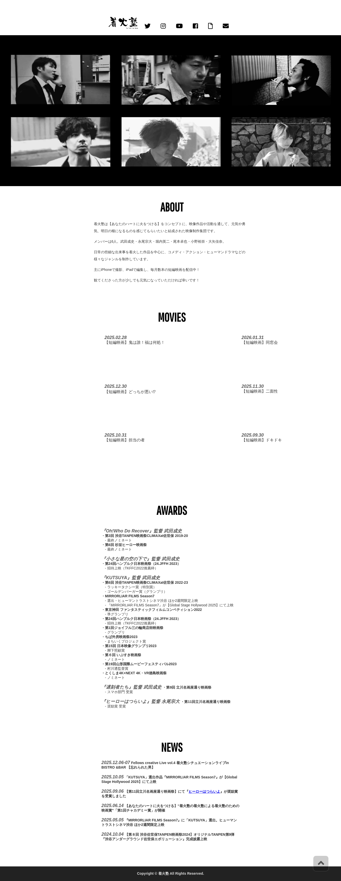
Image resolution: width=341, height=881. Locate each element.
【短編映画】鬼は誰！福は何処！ (134, 342)
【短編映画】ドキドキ (262, 440)
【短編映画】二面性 (260, 391)
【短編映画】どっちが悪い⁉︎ (130, 392)
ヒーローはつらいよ (204, 791)
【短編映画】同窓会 (260, 342)
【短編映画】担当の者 (124, 440)
